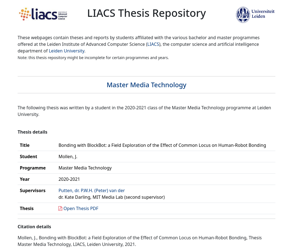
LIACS (153, 44)
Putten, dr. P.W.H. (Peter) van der (91, 190)
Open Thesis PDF (81, 208)
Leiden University (66, 51)
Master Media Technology (146, 84)
